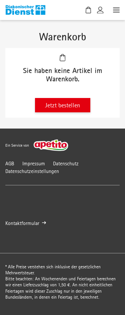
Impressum (33, 163)
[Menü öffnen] (116, 10)
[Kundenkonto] (100, 10)
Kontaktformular (25, 223)
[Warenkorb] (88, 10)
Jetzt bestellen (62, 105)
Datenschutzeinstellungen (32, 171)
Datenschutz (66, 163)
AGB (9, 163)
